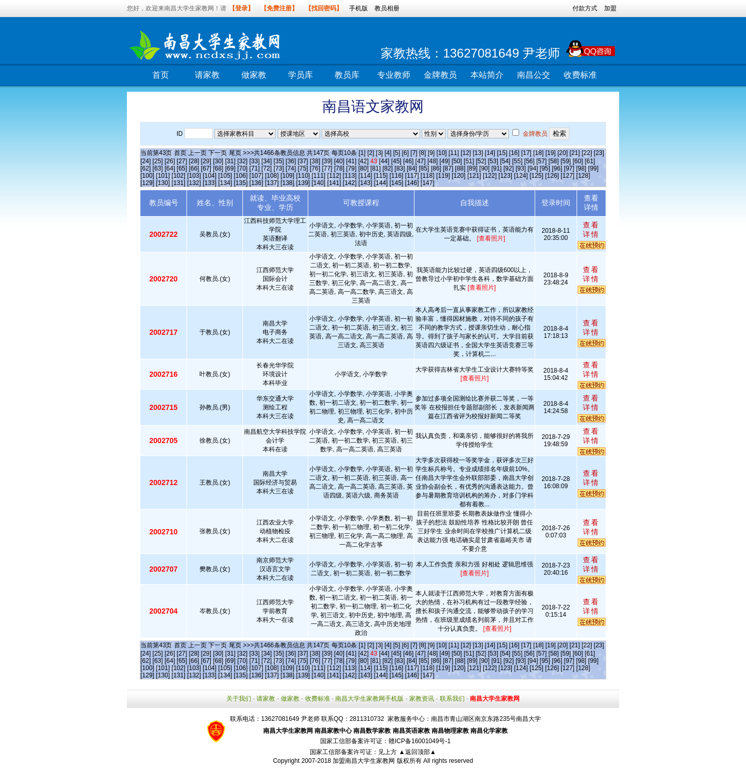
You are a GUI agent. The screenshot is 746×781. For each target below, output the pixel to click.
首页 (160, 74)
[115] (381, 175)
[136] (256, 183)
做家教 (253, 74)
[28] (194, 161)
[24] (145, 161)
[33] (254, 161)
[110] (303, 175)
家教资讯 (421, 698)
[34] (267, 161)
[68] (218, 168)
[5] (396, 153)
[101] (163, 175)
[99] (593, 168)
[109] (287, 175)
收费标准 (580, 74)
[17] (526, 153)
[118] (428, 175)
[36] (290, 161)
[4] (387, 153)
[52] (481, 161)
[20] (562, 153)
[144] (381, 183)
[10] (441, 153)
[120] (459, 175)
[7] (413, 153)
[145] (397, 183)
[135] (241, 183)
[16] (514, 153)
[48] (432, 161)
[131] (178, 183)
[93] (520, 168)
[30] (218, 161)
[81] (375, 168)
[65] (182, 168)
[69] (230, 168)
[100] (147, 175)
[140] (319, 183)
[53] (493, 161)
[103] (194, 175)
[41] (351, 161)
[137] (272, 183)
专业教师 (393, 74)
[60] (577, 161)
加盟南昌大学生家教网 (364, 760)
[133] (210, 183)
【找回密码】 (323, 8)
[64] (170, 168)
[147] (428, 183)
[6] (405, 153)
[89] (472, 168)
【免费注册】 (279, 8)
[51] (469, 161)
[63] (157, 168)
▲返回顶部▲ (417, 752)
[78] (339, 168)
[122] (490, 175)
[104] (210, 175)
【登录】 (241, 8)
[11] (454, 153)
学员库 (300, 74)
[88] (460, 168)
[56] (529, 161)
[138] (287, 183)
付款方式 (584, 8)
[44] (384, 161)
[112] (334, 175)
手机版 (358, 8)
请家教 (207, 74)
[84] (412, 168)
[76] (315, 168)
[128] (583, 175)
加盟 (610, 8)
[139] (303, 183)
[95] (545, 168)
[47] (420, 161)
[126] (552, 175)
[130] (163, 183)
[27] (182, 161)
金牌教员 (440, 74)
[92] (509, 168)
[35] (279, 161)
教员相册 (387, 8)
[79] (351, 168)
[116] (397, 175)
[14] (490, 153)
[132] (194, 183)
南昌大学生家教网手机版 (369, 698)
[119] (443, 175)
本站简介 (487, 74)
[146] (412, 183)
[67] (206, 168)
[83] (400, 168)
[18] (538, 153)
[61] (590, 161)
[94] (533, 168)
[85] (424, 168)
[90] (484, 168)
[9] (431, 153)
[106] (241, 175)
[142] (350, 183)
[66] (194, 168)
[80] (363, 168)
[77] (327, 168)
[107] (256, 175)
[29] (206, 161)
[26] (170, 161)
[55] (517, 161)
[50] (457, 161)
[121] (474, 175)
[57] (541, 161)
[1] (361, 153)
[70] (242, 168)
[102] (178, 175)
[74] (290, 168)
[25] (157, 161)
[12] (466, 153)
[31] (230, 161)
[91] (496, 168)
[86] (436, 168)
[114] (365, 175)
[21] (574, 153)
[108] (272, 175)
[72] (267, 168)
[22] (587, 153)
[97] (569, 168)
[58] (554, 161)
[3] (379, 153)
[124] (521, 175)
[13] (477, 153)
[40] (339, 161)
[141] (334, 183)
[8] (422, 153)
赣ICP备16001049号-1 (420, 741)
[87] (448, 168)
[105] (225, 175)
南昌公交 (533, 74)
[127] (568, 175)
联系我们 (452, 698)
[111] (319, 175)
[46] (408, 161)
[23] (599, 153)
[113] (350, 175)
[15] (502, 153)
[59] (566, 161)
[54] (505, 161)
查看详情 (591, 229)
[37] (303, 161)
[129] (147, 183)
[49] (444, 161)
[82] (387, 168)
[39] (327, 161)
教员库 (347, 74)
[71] (254, 168)
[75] (303, 168)
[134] (225, 183)
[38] (315, 161)
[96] (557, 168)
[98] (581, 168)
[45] (396, 161)
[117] (412, 175)
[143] (365, 183)
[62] (145, 168)
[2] (370, 153)
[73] (279, 168)
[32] (242, 161)
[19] (551, 153)
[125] (536, 175)
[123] (505, 175)
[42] (363, 161)
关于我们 (238, 698)
